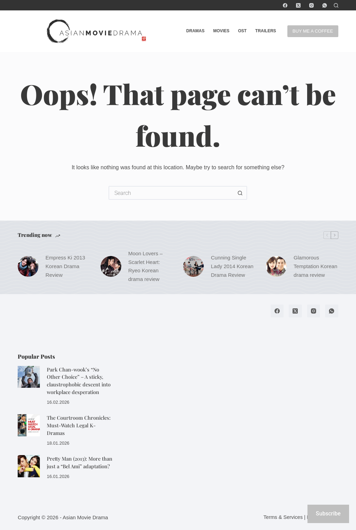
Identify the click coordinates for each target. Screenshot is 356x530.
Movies (221, 30)
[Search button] (240, 193)
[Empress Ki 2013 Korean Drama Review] (28, 266)
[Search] (336, 5)
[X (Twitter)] (298, 5)
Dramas (195, 30)
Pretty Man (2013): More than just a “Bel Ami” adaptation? (79, 462)
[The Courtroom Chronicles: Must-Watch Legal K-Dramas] (29, 425)
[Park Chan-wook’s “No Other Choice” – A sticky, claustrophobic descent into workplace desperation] (29, 377)
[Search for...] (170, 193)
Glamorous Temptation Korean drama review (315, 266)
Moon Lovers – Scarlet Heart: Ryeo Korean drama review (145, 266)
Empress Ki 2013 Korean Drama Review (65, 266)
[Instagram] (311, 5)
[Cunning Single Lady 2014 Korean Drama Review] (193, 266)
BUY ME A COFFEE (313, 31)
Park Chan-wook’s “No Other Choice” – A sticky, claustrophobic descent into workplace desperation (79, 380)
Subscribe (328, 513)
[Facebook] (285, 5)
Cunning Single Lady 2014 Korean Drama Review (232, 266)
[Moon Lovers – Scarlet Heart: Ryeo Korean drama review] (111, 266)
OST (242, 30)
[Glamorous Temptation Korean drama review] (276, 266)
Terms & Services (283, 517)
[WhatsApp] (324, 5)
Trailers (265, 30)
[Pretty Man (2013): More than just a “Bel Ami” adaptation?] (29, 466)
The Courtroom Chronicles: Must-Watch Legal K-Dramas (79, 425)
